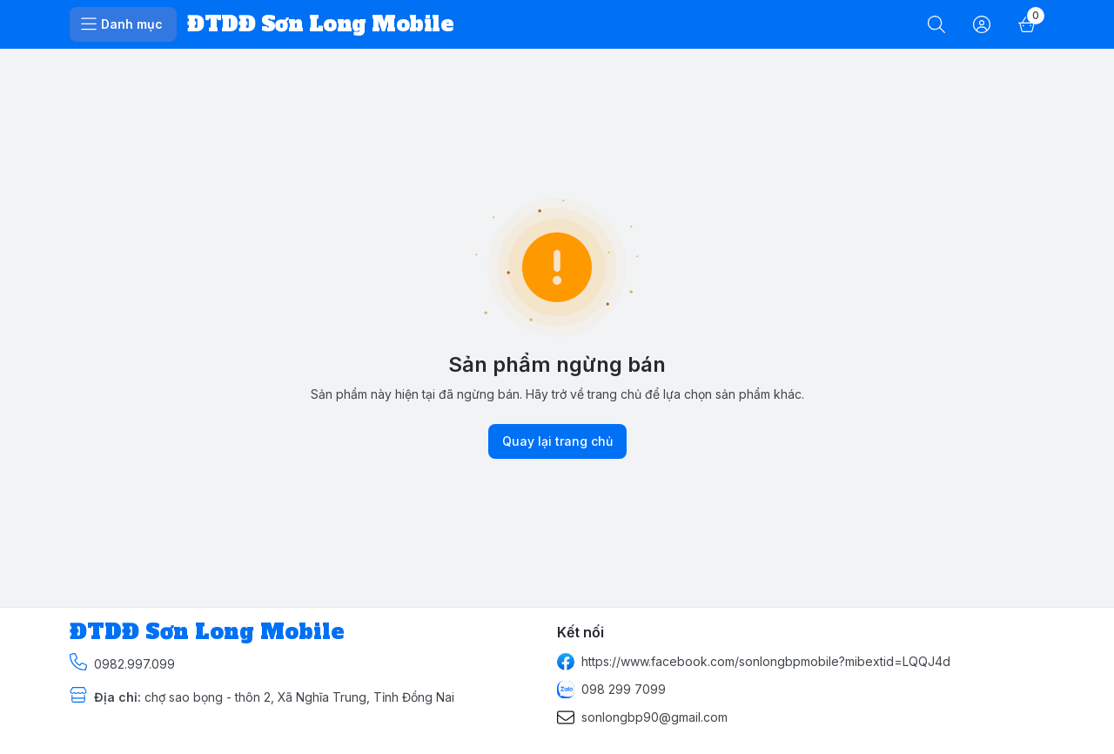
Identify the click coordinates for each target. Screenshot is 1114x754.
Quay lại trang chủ (557, 441)
